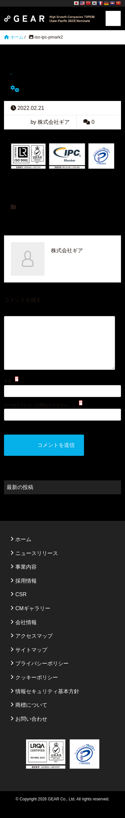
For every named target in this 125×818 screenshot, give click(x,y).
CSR (21, 605)
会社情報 (26, 633)
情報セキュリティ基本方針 (47, 702)
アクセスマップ (34, 646)
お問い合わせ (31, 729)
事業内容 (26, 577)
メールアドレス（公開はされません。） (40, 415)
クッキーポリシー (36, 688)
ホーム (23, 550)
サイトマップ (31, 660)
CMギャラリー (32, 619)
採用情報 (26, 591)
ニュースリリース (36, 564)
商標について (31, 715)
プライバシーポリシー (42, 674)
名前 (8, 391)
